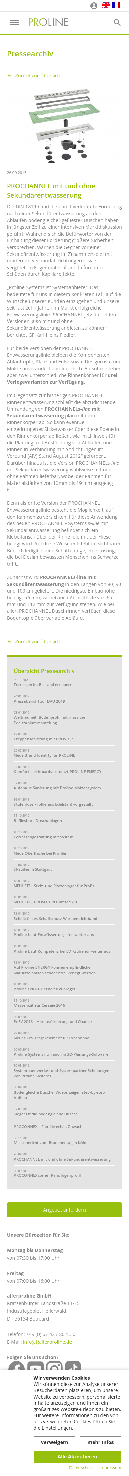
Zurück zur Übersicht (38, 75)
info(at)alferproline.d (46, 1341)
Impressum (110, 1468)
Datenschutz (81, 1468)
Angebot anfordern (64, 1209)
